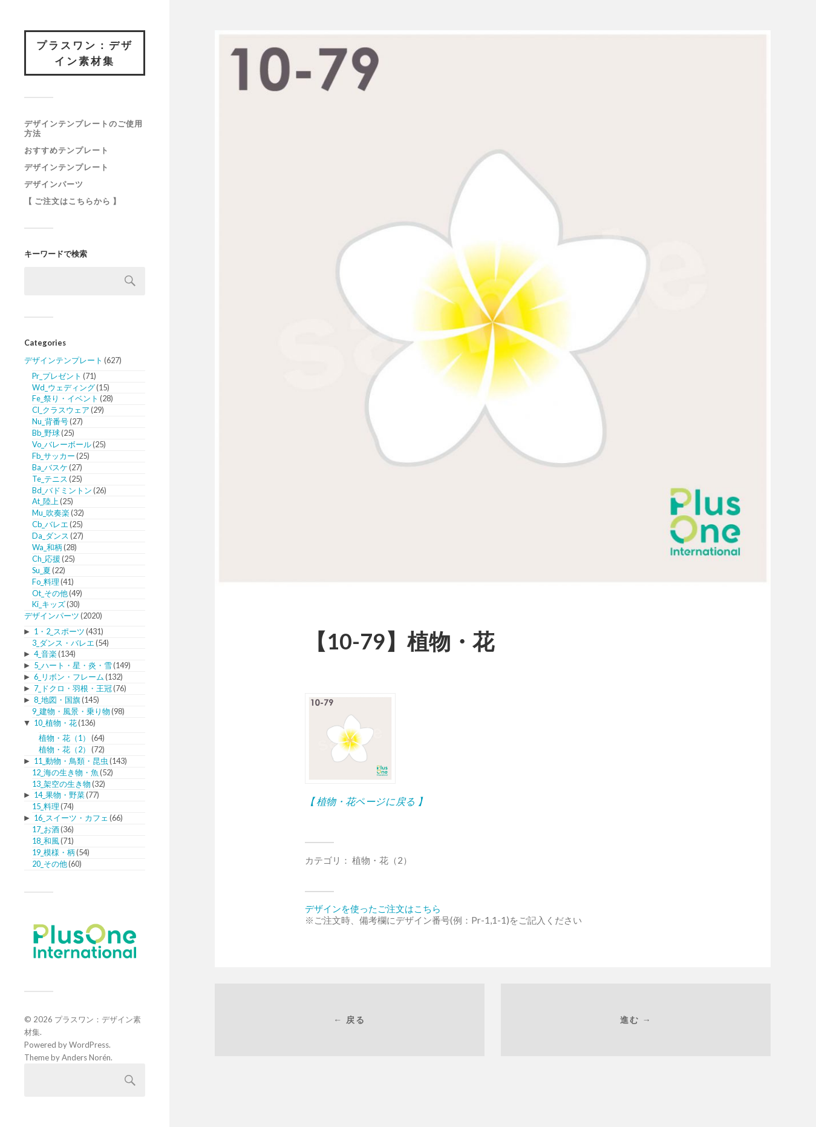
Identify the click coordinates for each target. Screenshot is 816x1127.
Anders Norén (86, 1057)
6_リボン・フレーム (69, 677)
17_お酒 (45, 829)
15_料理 (45, 806)
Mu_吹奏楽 (51, 513)
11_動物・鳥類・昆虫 (71, 761)
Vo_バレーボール (61, 444)
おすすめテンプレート (66, 150)
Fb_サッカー (53, 456)
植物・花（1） (64, 738)
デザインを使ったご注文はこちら (373, 908)
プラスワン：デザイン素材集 (84, 53)
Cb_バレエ (50, 524)
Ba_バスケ (50, 467)
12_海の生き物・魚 (65, 772)
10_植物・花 (55, 723)
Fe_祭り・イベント (65, 398)
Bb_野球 (46, 433)
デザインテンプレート (66, 167)
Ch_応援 (46, 559)
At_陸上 (45, 501)
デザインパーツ (53, 184)
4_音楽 (45, 654)
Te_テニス (50, 479)
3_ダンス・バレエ (63, 643)
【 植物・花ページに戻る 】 (366, 801)
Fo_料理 (45, 581)
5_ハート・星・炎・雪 (73, 665)
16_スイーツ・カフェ (71, 818)
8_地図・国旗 (57, 700)
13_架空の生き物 (61, 784)
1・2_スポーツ (59, 631)
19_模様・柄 (53, 852)
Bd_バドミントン (62, 490)
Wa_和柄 (47, 547)
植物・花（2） (64, 749)
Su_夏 (41, 570)
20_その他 (49, 864)
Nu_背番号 (50, 421)
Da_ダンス (50, 535)
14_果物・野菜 (59, 795)
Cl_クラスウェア (61, 410)
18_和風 (45, 841)
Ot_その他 (50, 593)
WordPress (89, 1045)
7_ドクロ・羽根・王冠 (73, 688)
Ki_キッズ (48, 604)
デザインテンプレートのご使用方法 (83, 128)
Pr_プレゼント (57, 376)
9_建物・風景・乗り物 (71, 711)
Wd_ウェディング (63, 387)
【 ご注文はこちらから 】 (72, 201)
